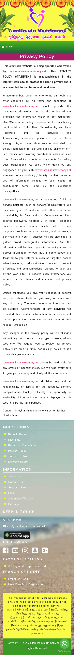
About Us (14, 477)
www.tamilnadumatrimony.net (28, 71)
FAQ (11, 493)
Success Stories (19, 488)
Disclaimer (15, 440)
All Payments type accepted (27, 566)
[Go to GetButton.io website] (64, 651)
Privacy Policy (17, 451)
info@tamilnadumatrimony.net (24, 526)
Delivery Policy (18, 462)
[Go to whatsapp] (64, 644)
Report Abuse (17, 434)
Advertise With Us (20, 499)
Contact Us (15, 482)
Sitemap (13, 504)
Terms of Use (17, 456)
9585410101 (12, 520)
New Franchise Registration (26, 584)
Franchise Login (18, 579)
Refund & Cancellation (22, 445)
